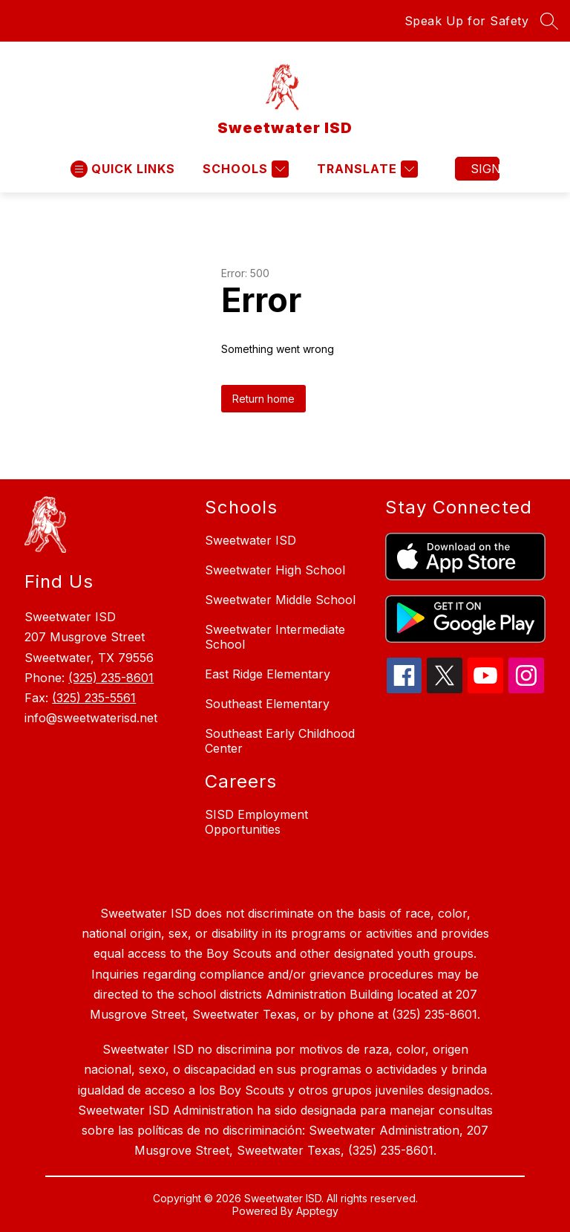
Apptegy (317, 1211)
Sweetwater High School (275, 569)
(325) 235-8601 (111, 677)
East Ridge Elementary (267, 674)
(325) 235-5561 (94, 697)
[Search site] (549, 21)
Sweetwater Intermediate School (275, 637)
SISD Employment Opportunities (256, 822)
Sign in (485, 168)
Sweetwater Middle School (280, 599)
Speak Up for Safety (466, 20)
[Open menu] (123, 169)
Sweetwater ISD (250, 540)
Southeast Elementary (267, 703)
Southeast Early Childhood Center (280, 741)
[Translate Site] (365, 169)
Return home (263, 398)
